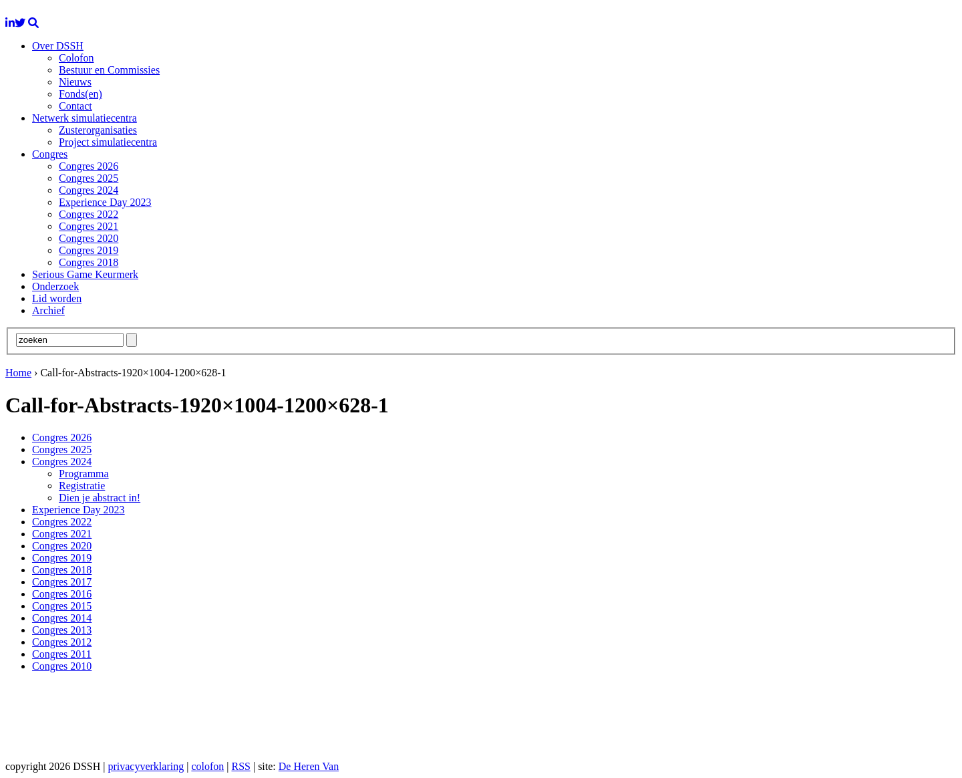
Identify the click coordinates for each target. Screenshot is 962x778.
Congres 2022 (88, 214)
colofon (207, 766)
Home (18, 372)
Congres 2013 (62, 630)
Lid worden (57, 298)
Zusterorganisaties (98, 130)
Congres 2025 (88, 178)
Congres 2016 (62, 594)
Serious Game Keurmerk (85, 274)
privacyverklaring (146, 766)
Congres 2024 (88, 190)
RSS (240, 766)
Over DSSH (58, 45)
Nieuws (75, 82)
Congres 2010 (62, 666)
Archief (48, 310)
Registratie (82, 485)
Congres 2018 (88, 262)
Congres (49, 154)
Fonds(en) (80, 94)
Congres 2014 (62, 618)
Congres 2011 (62, 654)
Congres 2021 (88, 226)
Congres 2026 (88, 166)
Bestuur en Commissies (109, 70)
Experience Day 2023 (105, 202)
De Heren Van (309, 766)
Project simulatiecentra (108, 142)
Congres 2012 (62, 642)
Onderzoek (55, 286)
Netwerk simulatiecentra (84, 118)
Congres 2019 (88, 250)
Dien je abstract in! (99, 497)
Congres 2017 (62, 582)
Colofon (76, 57)
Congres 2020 (88, 238)
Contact (75, 106)
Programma (84, 473)
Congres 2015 (62, 606)
